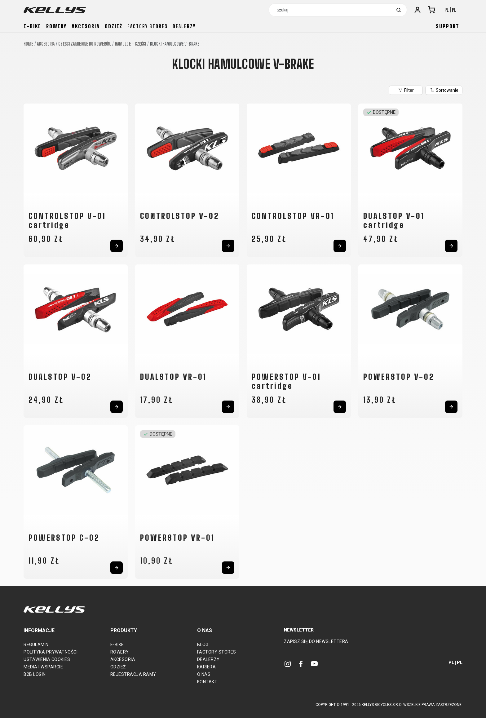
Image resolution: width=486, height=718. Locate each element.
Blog (203, 644)
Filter (406, 90)
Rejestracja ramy (133, 674)
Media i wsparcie (43, 666)
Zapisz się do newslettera (316, 641)
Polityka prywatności (50, 651)
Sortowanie (443, 90)
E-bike (32, 26)
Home (28, 44)
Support (447, 26)
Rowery (56, 26)
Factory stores (147, 26)
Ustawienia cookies (47, 659)
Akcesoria (86, 26)
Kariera (206, 666)
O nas (204, 674)
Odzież (113, 26)
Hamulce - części (130, 44)
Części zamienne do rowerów (84, 44)
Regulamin (36, 644)
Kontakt (207, 681)
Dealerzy (184, 26)
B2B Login (35, 674)
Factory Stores (216, 651)
